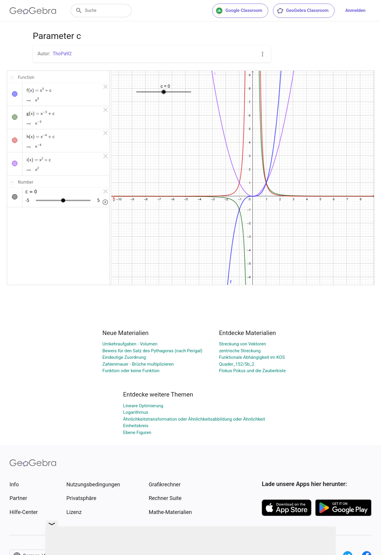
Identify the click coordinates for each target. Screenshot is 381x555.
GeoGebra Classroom (303, 10)
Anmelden (355, 10)
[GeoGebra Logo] (33, 10)
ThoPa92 (62, 53)
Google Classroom (239, 10)
